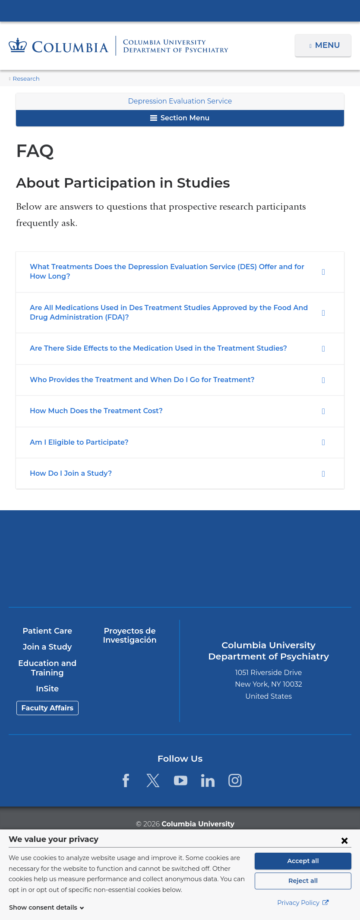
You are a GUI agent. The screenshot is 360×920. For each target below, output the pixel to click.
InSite (47, 689)
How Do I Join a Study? (68, 473)
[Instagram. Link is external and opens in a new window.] (235, 780)
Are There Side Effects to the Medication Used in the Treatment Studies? (148, 348)
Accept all (303, 860)
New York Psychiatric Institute (95, 578)
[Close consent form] (344, 840)
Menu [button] (328, 45)
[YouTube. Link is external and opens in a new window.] (181, 780)
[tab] (180, 272)
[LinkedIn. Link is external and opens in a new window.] (208, 780)
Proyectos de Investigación (129, 636)
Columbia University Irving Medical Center (180, 10)
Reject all (302, 880)
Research (25, 78)
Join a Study (47, 647)
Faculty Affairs (47, 708)
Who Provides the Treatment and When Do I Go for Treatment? (132, 379)
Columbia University (197, 823)
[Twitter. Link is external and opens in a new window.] (153, 780)
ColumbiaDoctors (265, 575)
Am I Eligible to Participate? (75, 442)
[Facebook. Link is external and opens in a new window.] (126, 780)
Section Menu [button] (179, 118)
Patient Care (47, 631)
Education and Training (47, 668)
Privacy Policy (303, 902)
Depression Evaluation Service (180, 101)
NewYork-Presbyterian (265, 543)
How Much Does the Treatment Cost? (91, 410)
